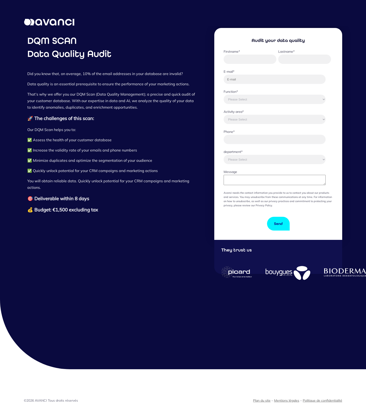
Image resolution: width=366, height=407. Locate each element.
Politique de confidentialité (322, 400)
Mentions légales (286, 400)
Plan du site (262, 400)
